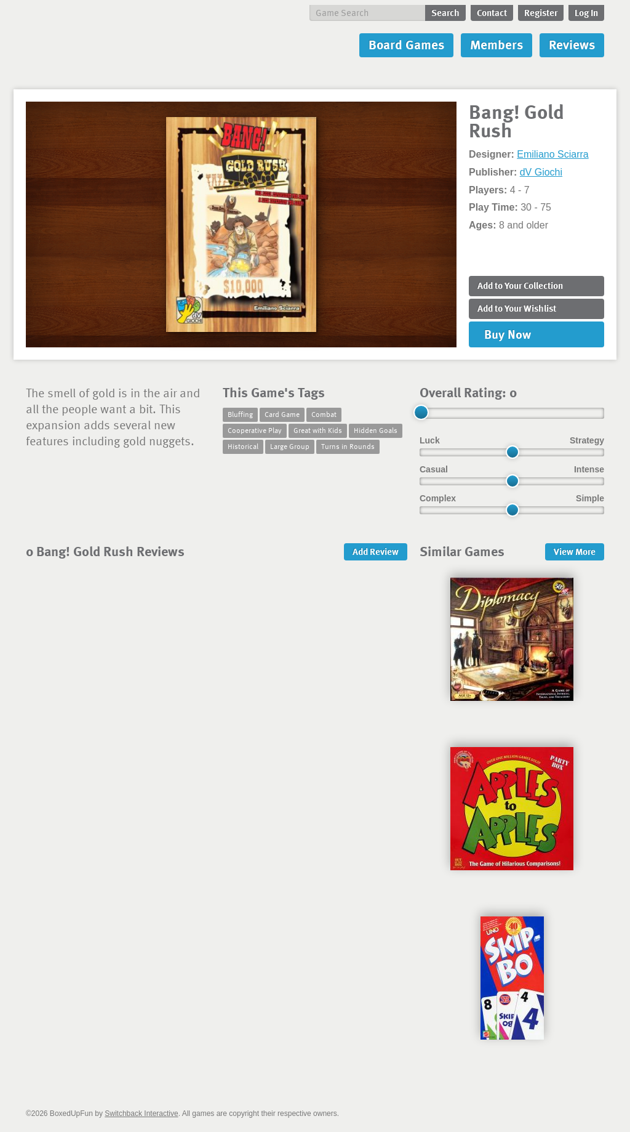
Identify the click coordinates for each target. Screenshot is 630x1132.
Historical (243, 445)
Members (496, 44)
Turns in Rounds (348, 445)
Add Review (376, 551)
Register (540, 12)
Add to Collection (520, 285)
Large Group (289, 445)
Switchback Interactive (141, 1113)
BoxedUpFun (155, 45)
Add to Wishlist (516, 308)
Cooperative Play (255, 429)
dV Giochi (541, 172)
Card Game (282, 413)
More (575, 551)
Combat (324, 413)
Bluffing (240, 413)
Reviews (572, 44)
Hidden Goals (375, 429)
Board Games (406, 44)
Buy (507, 334)
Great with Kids (317, 429)
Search (445, 12)
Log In (586, 12)
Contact (492, 12)
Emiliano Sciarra (552, 154)
